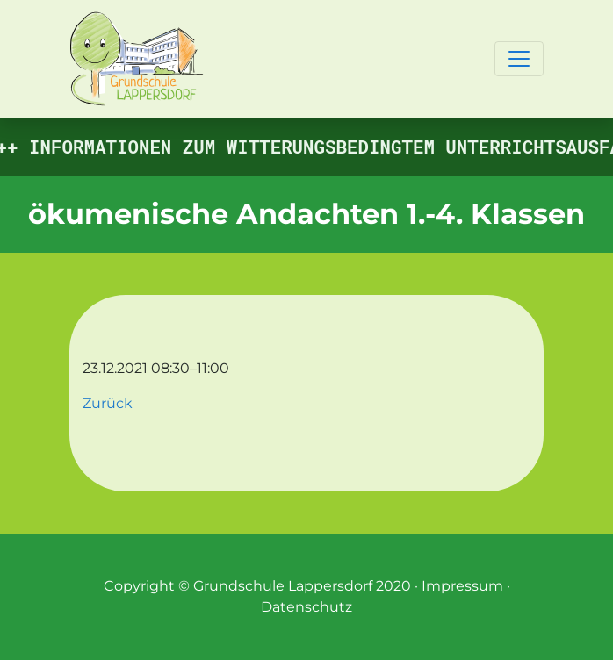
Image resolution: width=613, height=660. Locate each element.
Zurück (108, 403)
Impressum (462, 586)
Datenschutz (306, 607)
